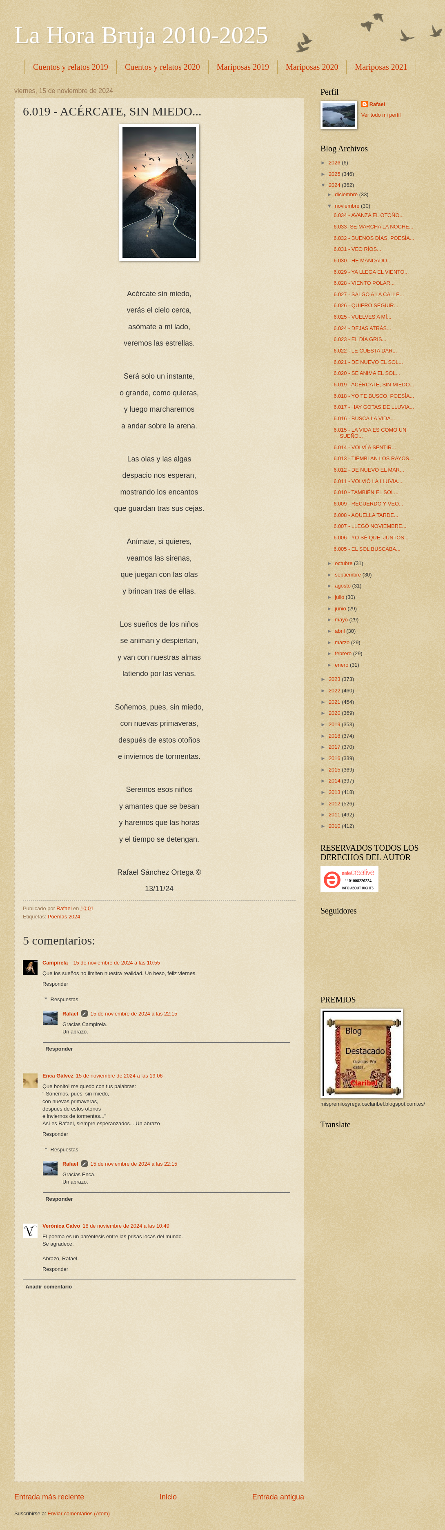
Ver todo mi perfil (381, 115)
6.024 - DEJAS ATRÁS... (362, 328)
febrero (344, 653)
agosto (343, 586)
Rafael (70, 1014)
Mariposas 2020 (312, 66)
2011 (335, 815)
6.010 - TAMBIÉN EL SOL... (366, 492)
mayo (342, 619)
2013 (335, 792)
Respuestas (64, 999)
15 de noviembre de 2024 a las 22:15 (134, 1014)
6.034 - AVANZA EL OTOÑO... (369, 215)
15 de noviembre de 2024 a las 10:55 (116, 963)
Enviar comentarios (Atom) (79, 1513)
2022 (335, 690)
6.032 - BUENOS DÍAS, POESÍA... (374, 238)
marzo (343, 642)
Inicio (168, 1497)
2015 (335, 770)
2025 (335, 174)
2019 (335, 724)
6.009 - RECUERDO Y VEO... (368, 504)
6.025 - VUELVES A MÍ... (362, 317)
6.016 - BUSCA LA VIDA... (364, 418)
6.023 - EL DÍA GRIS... (360, 339)
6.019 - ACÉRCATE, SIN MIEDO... (374, 384)
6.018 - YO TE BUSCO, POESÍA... (374, 396)
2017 (335, 747)
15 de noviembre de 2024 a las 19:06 (119, 1076)
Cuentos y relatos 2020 (162, 66)
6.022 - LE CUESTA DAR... (365, 351)
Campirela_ (56, 963)
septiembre (348, 575)
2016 (335, 758)
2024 (335, 185)
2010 (335, 826)
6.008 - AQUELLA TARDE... (366, 515)
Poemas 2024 (64, 917)
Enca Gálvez (57, 1076)
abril (340, 631)
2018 (335, 736)
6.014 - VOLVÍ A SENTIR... (365, 447)
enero (342, 665)
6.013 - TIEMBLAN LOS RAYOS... (374, 458)
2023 (335, 679)
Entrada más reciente (49, 1497)
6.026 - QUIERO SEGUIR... (366, 305)
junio (341, 608)
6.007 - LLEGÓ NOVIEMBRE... (370, 526)
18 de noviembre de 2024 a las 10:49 (125, 1226)
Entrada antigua (278, 1497)
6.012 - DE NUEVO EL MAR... (369, 470)
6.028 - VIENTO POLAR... (364, 283)
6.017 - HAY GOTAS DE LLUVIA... (374, 407)
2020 (335, 713)
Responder (55, 984)
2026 (335, 163)
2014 (335, 781)
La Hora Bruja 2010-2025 (141, 35)
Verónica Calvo (61, 1226)
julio (340, 597)
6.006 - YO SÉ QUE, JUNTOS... (371, 537)
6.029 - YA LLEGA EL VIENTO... (371, 272)
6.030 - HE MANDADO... (363, 260)
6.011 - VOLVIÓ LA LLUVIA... (368, 481)
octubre (344, 563)
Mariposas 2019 (243, 66)
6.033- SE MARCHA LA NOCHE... (373, 227)
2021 (335, 702)
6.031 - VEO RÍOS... (357, 249)
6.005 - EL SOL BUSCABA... (367, 549)
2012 (335, 803)
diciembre (347, 194)
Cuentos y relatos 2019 (70, 66)
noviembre (348, 206)
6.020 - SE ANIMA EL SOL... (367, 373)
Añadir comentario (48, 1287)
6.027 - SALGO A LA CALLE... (369, 294)
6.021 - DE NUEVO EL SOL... (368, 362)
